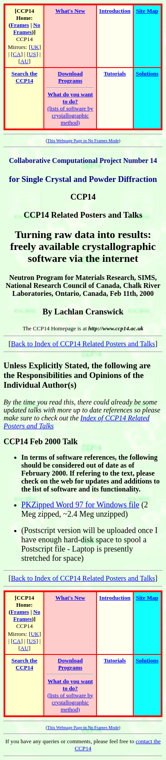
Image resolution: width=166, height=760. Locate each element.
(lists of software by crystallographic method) (70, 108)
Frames (20, 25)
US (32, 54)
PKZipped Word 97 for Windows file (80, 504)
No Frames (26, 28)
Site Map (147, 11)
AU (24, 61)
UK (35, 47)
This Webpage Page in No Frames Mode (83, 140)
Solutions (147, 73)
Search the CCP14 (25, 77)
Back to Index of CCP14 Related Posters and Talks (83, 344)
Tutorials (115, 73)
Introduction (115, 11)
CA (17, 54)
